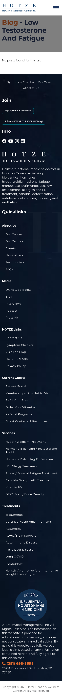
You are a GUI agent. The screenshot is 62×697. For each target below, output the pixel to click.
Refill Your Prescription (23, 400)
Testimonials (15, 262)
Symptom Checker (21, 82)
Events (11, 248)
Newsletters (14, 255)
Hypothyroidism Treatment (26, 442)
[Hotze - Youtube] (10, 137)
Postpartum (14, 564)
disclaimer (16, 658)
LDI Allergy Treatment (22, 466)
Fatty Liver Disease (20, 550)
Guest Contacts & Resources (27, 421)
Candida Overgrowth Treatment (29, 480)
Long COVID (15, 557)
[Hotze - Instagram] (17, 137)
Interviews (13, 304)
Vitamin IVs (14, 487)
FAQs (9, 269)
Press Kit (12, 318)
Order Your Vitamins (20, 407)
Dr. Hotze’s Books (18, 290)
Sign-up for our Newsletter (17, 111)
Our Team (45, 82)
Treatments (14, 515)
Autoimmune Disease (22, 543)
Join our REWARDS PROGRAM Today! (23, 122)
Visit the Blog (16, 352)
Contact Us (31, 88)
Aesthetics (13, 529)
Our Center (14, 234)
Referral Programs (19, 414)
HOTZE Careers (17, 359)
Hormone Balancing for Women (29, 459)
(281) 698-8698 (18, 664)
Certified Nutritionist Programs (29, 522)
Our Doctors (14, 241)
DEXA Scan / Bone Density (25, 494)
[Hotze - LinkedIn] (23, 137)
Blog (10, 23)
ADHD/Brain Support (21, 536)
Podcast (12, 311)
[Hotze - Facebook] (4, 137)
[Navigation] (56, 7)
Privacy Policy (16, 366)
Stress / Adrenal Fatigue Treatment (32, 473)
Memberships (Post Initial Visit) (29, 393)
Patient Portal (16, 386)
